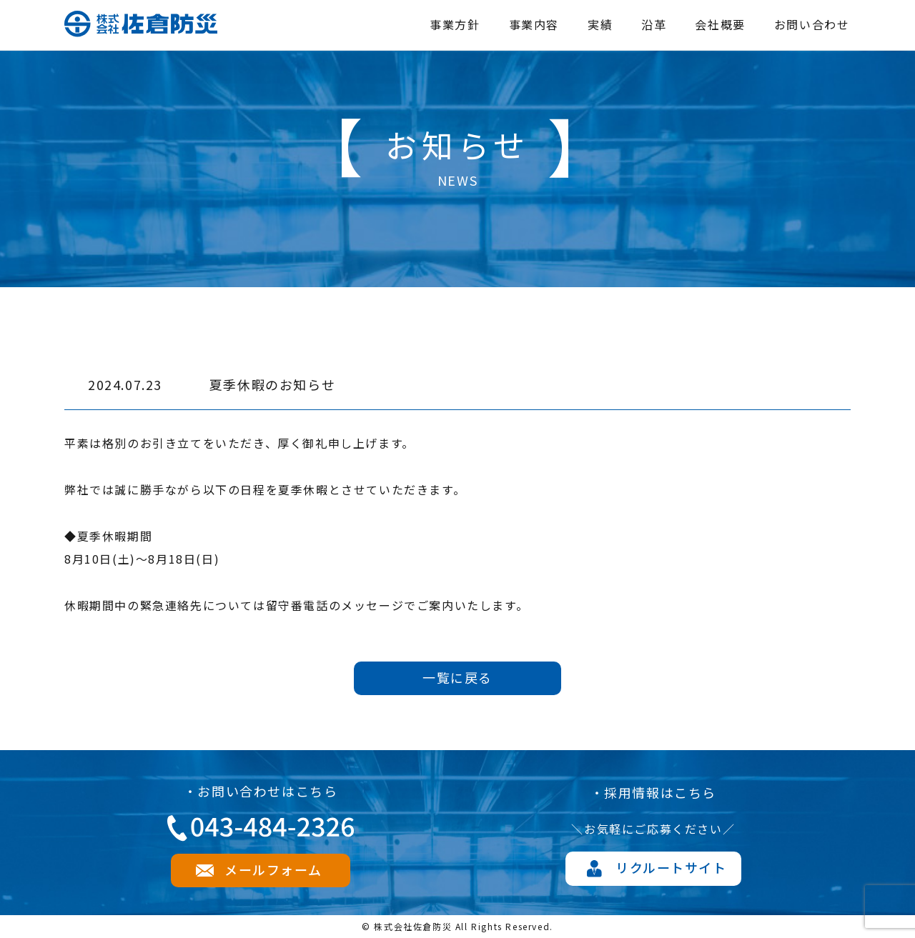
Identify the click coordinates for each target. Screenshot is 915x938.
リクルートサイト (671, 867)
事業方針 (455, 24)
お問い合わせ (812, 24)
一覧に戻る (457, 677)
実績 (600, 24)
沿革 (653, 24)
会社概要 (720, 24)
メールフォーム (273, 869)
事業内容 (534, 24)
